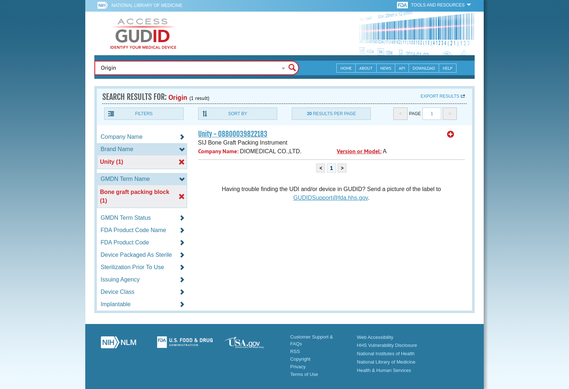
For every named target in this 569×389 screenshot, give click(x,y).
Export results (440, 96)
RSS (295, 351)
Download (424, 68)
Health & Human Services (384, 370)
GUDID (143, 33)
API (402, 68)
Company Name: (218, 151)
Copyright (300, 359)
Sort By (237, 113)
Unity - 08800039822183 (232, 134)
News (385, 68)
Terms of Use (304, 374)
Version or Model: (359, 151)
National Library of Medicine (146, 5)
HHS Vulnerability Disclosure (387, 345)
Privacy (298, 366)
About (366, 68)
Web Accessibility (375, 337)
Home (346, 68)
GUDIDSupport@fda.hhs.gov (330, 198)
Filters (143, 113)
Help (448, 68)
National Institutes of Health (386, 353)
